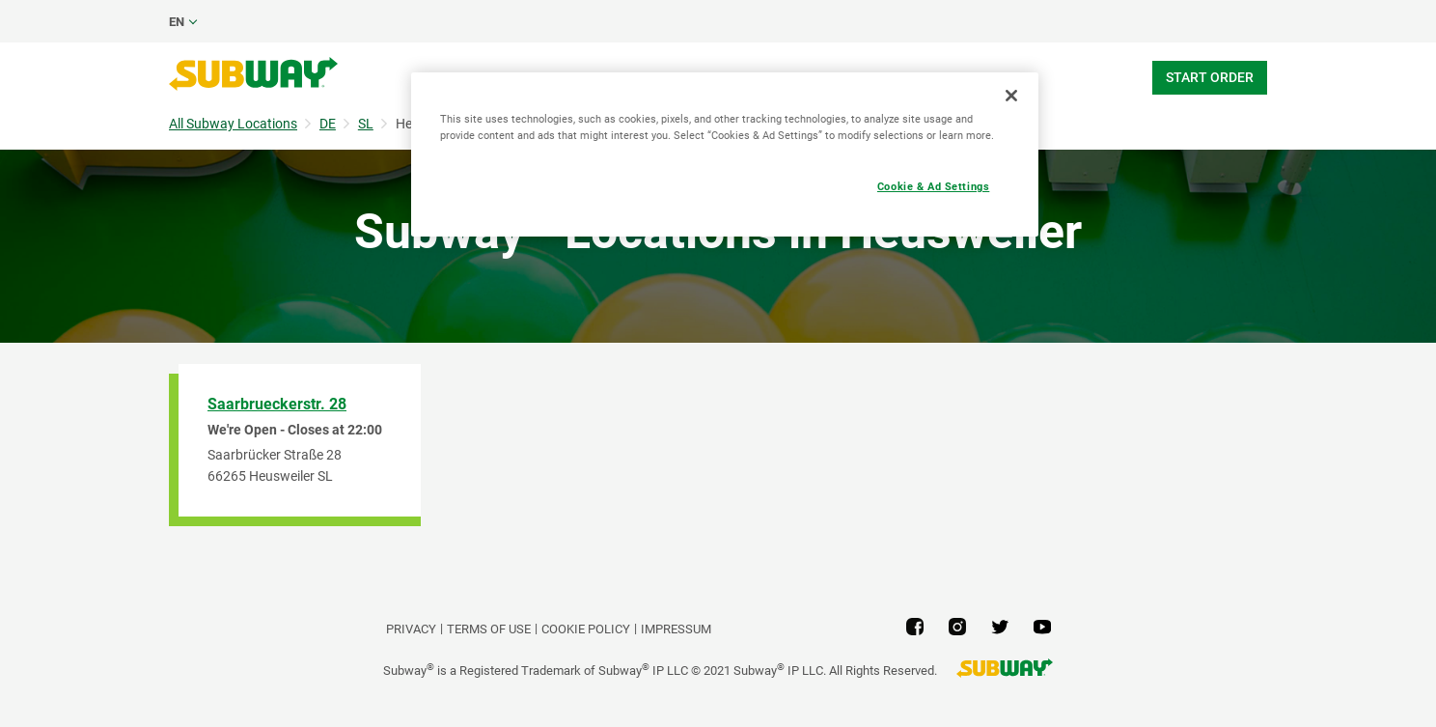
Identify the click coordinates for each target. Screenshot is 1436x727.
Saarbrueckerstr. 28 (276, 404)
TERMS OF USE (489, 629)
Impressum (676, 629)
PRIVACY (411, 629)
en (176, 21)
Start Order (1210, 77)
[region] (724, 154)
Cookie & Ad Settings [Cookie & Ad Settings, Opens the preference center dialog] (933, 186)
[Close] (1011, 95)
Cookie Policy (585, 629)
